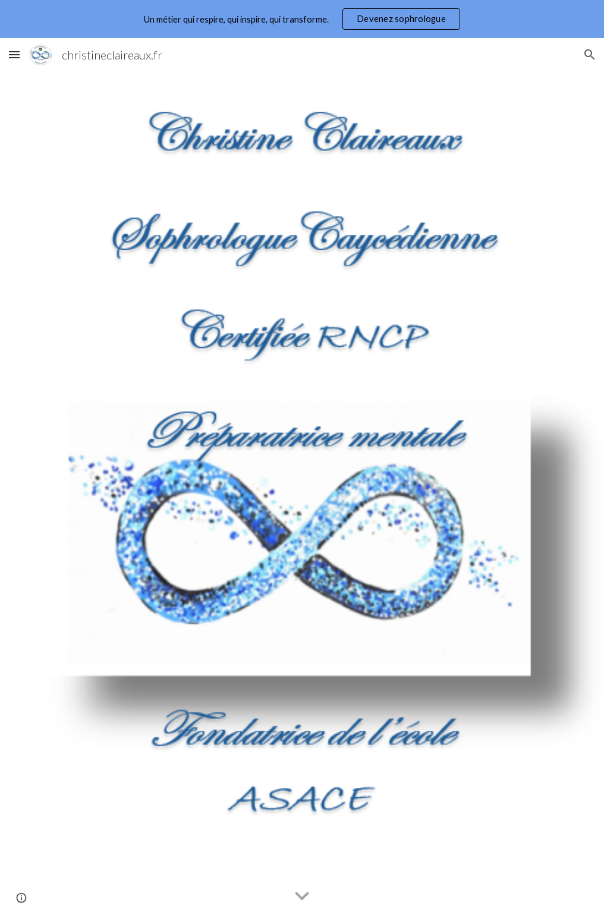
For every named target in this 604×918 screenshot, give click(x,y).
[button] (14, 54)
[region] (302, 19)
